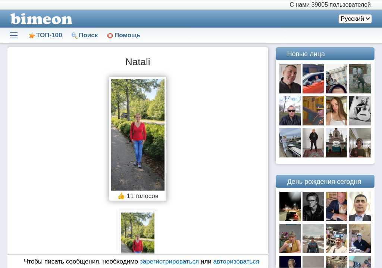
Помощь (128, 35)
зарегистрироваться (169, 261)
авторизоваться (236, 261)
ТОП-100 (49, 35)
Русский (352, 18)
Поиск (88, 35)
